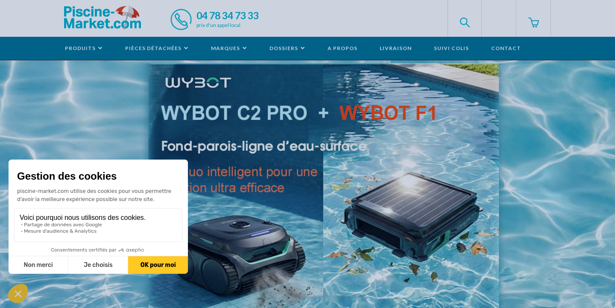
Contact (506, 48)
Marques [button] (229, 48)
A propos (342, 48)
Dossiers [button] (287, 48)
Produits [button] (84, 48)
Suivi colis (451, 48)
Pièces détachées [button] (157, 48)
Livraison (396, 48)
